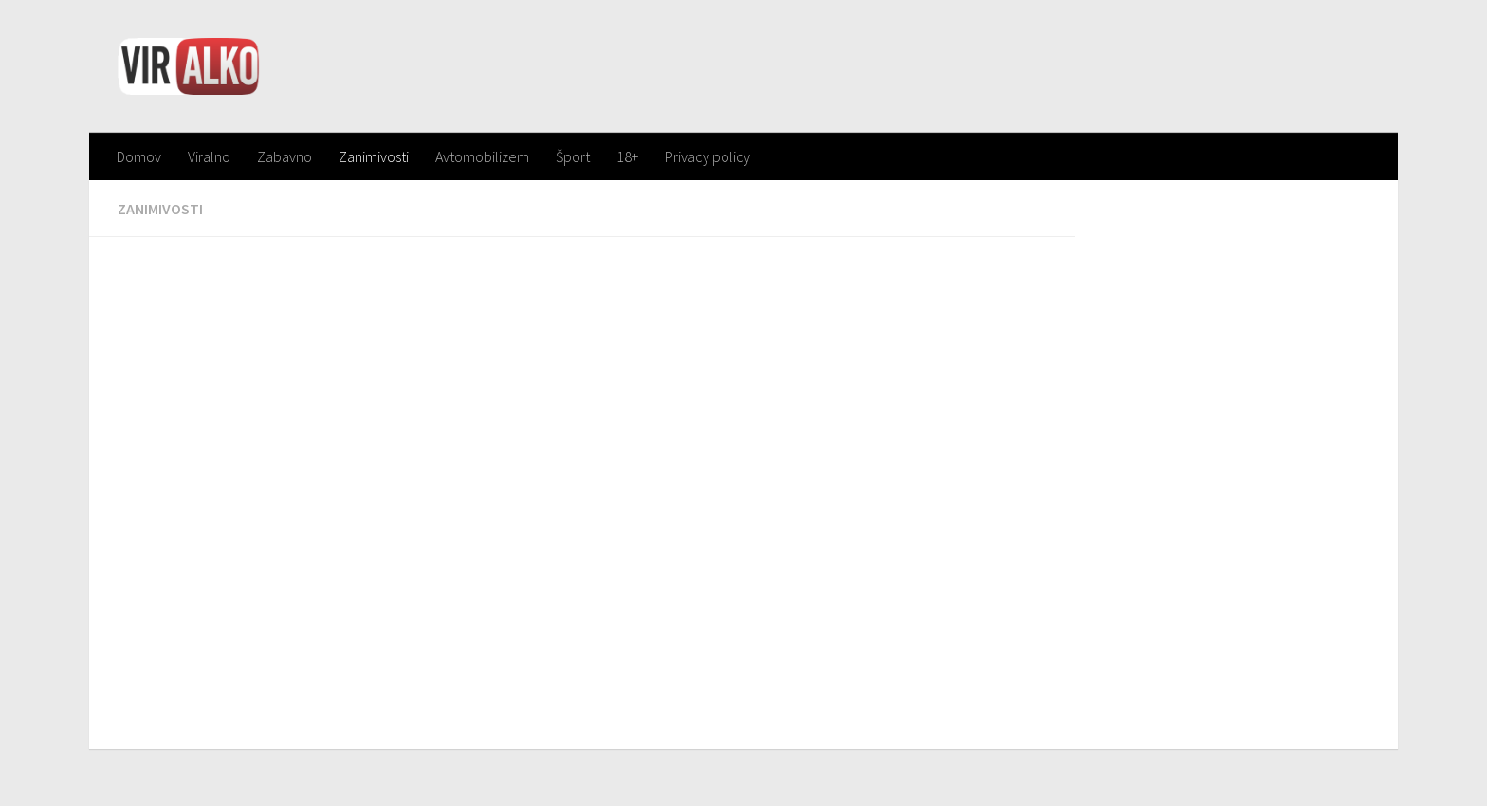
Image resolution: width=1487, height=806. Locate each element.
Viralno (209, 156)
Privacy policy (707, 156)
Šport (573, 156)
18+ (627, 156)
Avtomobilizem (482, 156)
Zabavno (284, 156)
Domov (139, 156)
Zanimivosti (374, 156)
